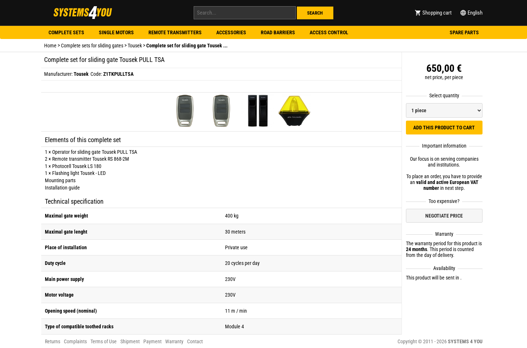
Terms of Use (103, 341)
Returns (52, 341)
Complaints (75, 341)
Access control (329, 32)
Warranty (174, 341)
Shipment (130, 341)
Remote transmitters (175, 32)
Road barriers (278, 32)
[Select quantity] (444, 110)
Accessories (231, 32)
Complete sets (66, 32)
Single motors (116, 32)
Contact (195, 341)
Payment (152, 341)
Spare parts (464, 32)
